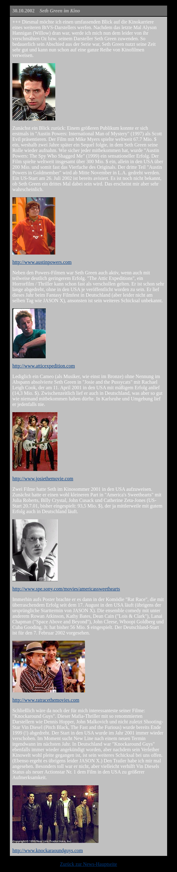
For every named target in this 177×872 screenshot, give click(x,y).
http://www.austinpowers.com (42, 262)
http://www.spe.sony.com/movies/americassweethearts (66, 588)
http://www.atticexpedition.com (43, 365)
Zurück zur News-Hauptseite (88, 864)
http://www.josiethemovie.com (42, 478)
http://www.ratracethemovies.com (45, 700)
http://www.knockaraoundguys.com (47, 850)
